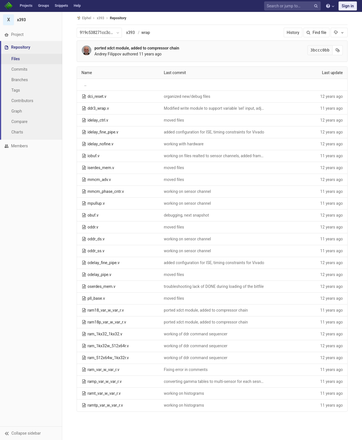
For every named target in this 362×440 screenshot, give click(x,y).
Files (15, 59)
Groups (43, 6)
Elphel (84, 18)
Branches (19, 79)
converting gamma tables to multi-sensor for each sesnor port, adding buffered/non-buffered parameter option (261, 381)
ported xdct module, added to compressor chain (136, 48)
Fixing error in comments (186, 369)
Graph (16, 111)
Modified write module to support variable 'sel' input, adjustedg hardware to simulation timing (245, 108)
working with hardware (184, 144)
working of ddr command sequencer (195, 334)
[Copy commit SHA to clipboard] (338, 50)
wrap (145, 32)
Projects (26, 6)
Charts (17, 132)
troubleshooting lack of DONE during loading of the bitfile (214, 286)
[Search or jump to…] (293, 6)
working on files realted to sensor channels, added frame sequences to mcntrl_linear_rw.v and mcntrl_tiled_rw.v (261, 156)
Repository (118, 18)
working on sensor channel (187, 191)
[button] (31, 433)
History (293, 32)
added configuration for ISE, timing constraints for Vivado (214, 132)
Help (77, 6)
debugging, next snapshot (186, 215)
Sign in (348, 6)
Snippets (61, 6)
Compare (19, 121)
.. (85, 84)
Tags (15, 90)
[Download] (339, 32)
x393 (130, 32)
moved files (174, 120)
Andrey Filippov (107, 54)
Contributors (22, 100)
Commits (19, 69)
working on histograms (184, 393)
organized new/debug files (187, 96)
